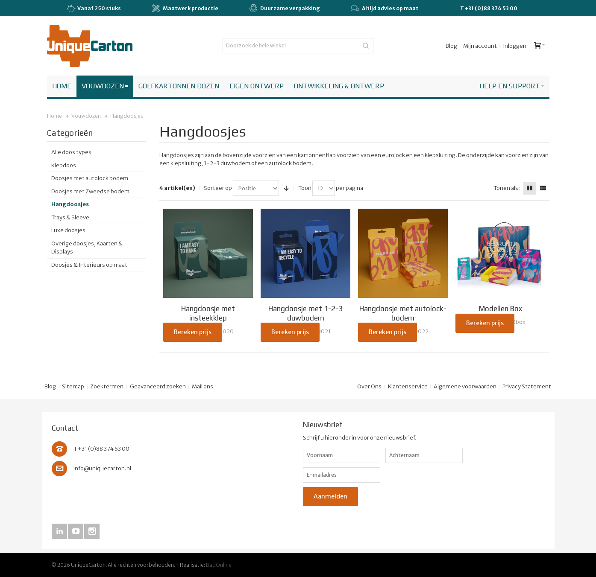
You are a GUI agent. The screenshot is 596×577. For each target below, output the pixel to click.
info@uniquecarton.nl (102, 468)
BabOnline (219, 565)
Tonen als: (506, 188)
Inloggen (514, 46)
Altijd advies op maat (384, 8)
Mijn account (480, 46)
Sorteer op (218, 188)
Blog (451, 46)
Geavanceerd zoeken (158, 386)
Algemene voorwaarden (465, 386)
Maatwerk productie (185, 8)
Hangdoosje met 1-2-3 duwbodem (305, 313)
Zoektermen (106, 386)
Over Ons (369, 386)
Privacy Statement (526, 386)
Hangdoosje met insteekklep (208, 313)
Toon (304, 188)
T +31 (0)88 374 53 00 (488, 8)
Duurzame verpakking (285, 8)
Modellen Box (500, 308)
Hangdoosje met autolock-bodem (402, 313)
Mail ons (202, 386)
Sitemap (73, 386)
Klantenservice (408, 386)
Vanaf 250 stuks (94, 8)
